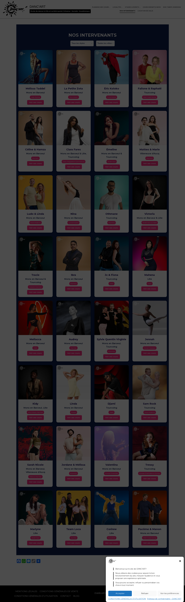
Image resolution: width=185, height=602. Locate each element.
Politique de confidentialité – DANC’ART (164, 599)
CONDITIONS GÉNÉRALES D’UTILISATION (127, 599)
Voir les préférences (169, 593)
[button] (180, 561)
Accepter (120, 593)
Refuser (144, 593)
